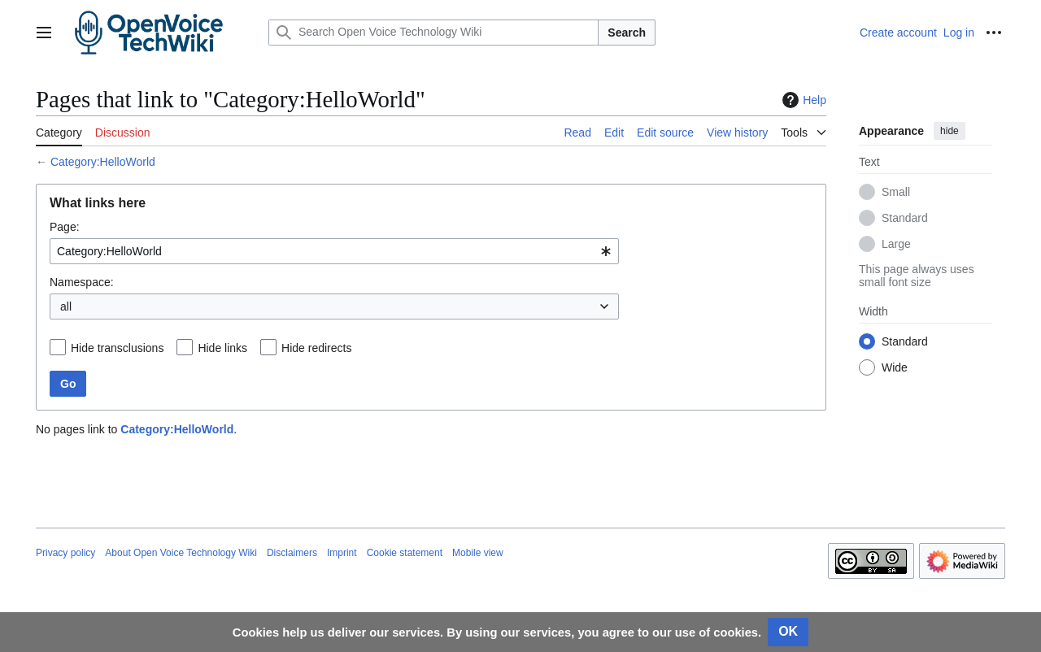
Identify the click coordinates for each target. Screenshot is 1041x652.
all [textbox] (66, 306)
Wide (895, 367)
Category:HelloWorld (102, 161)
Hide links (222, 347)
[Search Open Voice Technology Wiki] (433, 33)
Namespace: (82, 282)
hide (949, 131)
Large (896, 243)
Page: (65, 226)
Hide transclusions (117, 347)
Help (802, 100)
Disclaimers (292, 553)
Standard (905, 217)
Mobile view (477, 553)
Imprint (342, 553)
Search (627, 32)
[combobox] (334, 251)
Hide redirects (316, 347)
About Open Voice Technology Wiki (181, 553)
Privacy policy (65, 553)
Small (896, 191)
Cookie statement (404, 553)
